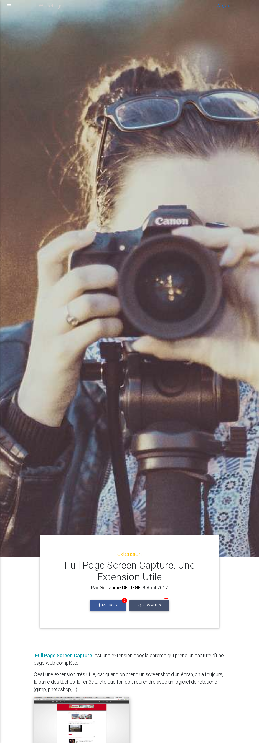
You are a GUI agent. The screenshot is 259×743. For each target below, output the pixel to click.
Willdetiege (51, 8)
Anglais (223, 7)
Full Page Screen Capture (63, 655)
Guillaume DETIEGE (119, 587)
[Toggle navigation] (9, 8)
